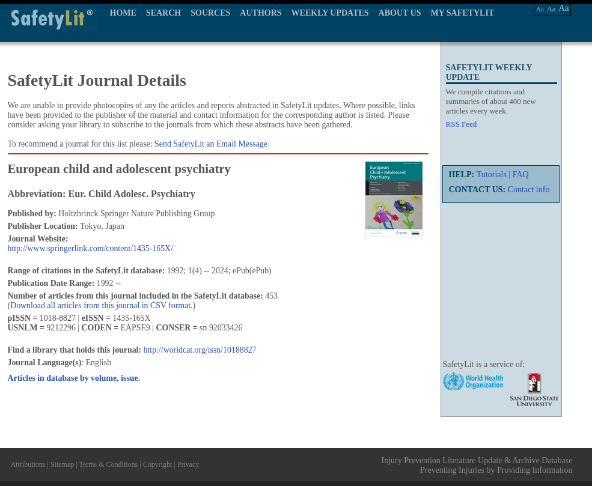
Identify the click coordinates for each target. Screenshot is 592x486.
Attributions (28, 464)
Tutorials (492, 174)
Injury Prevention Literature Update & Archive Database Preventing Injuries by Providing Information (477, 465)
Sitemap (62, 464)
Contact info (529, 189)
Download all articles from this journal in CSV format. (101, 305)
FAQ (521, 174)
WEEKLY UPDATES (330, 12)
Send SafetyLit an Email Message (210, 143)
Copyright (157, 464)
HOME (123, 12)
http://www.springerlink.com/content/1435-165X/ (90, 248)
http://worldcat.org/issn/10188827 (200, 349)
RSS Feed (461, 124)
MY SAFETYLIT (463, 12)
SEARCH (163, 12)
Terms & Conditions (108, 464)
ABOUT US (400, 12)
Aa (540, 9)
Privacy (188, 464)
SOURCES (210, 12)
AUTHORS (260, 12)
